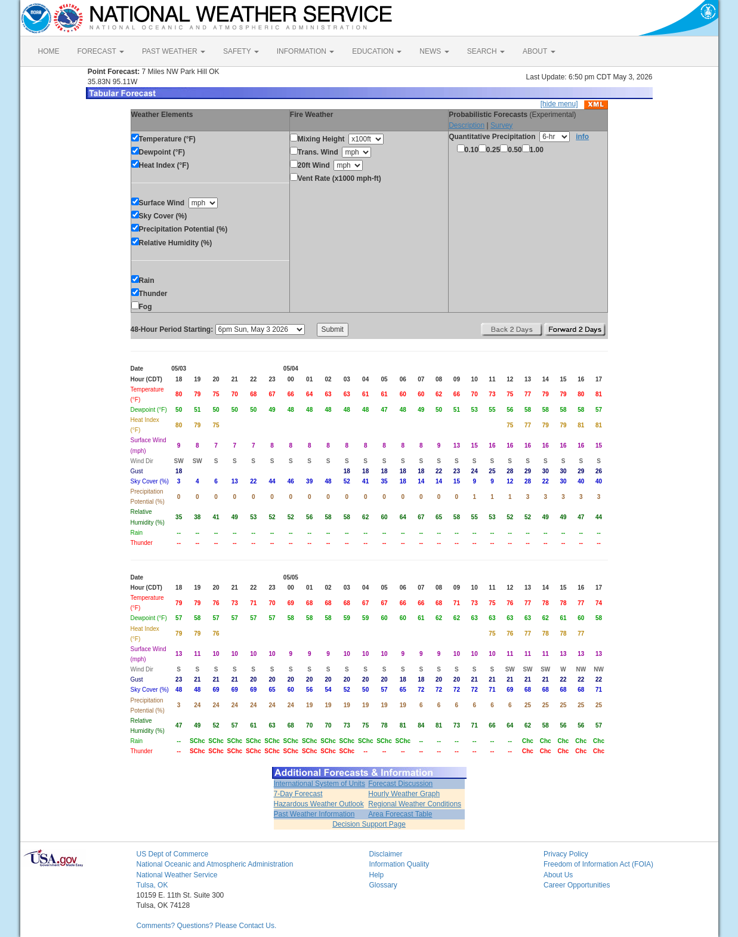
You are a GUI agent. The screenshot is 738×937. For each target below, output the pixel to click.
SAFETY (241, 51)
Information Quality (399, 864)
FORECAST (101, 51)
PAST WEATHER (173, 51)
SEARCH (486, 51)
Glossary (383, 885)
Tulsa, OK (152, 885)
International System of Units (319, 783)
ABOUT (539, 51)
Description (466, 125)
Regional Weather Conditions (414, 804)
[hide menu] (559, 104)
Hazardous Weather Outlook (319, 804)
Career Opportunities (577, 885)
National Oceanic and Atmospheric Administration (215, 864)
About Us (558, 875)
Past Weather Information (314, 814)
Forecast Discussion (400, 783)
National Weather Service (177, 875)
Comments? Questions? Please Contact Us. (207, 925)
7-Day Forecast (298, 794)
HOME (49, 51)
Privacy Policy (566, 854)
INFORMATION (305, 51)
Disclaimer (386, 854)
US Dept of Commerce (173, 854)
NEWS (434, 51)
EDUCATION (377, 51)
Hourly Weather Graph (404, 794)
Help (376, 875)
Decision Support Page (369, 824)
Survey (501, 125)
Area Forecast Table (400, 814)
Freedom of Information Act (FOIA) (598, 864)
